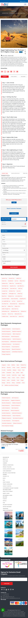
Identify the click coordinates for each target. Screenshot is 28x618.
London (3, 372)
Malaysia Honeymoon (17, 423)
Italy (14, 372)
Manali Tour (4, 296)
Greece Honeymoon (16, 415)
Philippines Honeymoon (6, 418)
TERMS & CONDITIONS (8, 465)
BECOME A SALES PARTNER (9, 472)
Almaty (13, 382)
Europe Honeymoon (6, 405)
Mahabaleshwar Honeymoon (16, 341)
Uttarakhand (10, 280)
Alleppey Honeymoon (6, 351)
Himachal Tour (12, 278)
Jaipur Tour (4, 306)
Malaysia (14, 370)
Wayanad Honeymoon (16, 349)
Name (3, 235)
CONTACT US (6, 476)
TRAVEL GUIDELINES (7, 484)
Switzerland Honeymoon (17, 413)
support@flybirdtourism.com (7, 596)
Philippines (4, 377)
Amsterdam (9, 372)
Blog (4, 478)
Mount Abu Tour (15, 308)
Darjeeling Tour (23, 298)
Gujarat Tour (21, 316)
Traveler (4, 257)
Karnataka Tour (19, 283)
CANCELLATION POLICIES (9, 468)
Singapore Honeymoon (15, 400)
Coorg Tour (4, 313)
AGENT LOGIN (6, 493)
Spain (22, 372)
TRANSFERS (5, 508)
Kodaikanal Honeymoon (6, 344)
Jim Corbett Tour (19, 296)
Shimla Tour (20, 293)
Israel (18, 380)
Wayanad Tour (22, 303)
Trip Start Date (5, 248)
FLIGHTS (5, 498)
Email (3, 239)
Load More (14, 213)
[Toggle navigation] (25, 4)
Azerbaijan (18, 382)
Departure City (5, 252)
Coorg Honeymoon (15, 346)
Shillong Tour (23, 311)
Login (14, 202)
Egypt (23, 375)
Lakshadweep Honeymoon (17, 351)
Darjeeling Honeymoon (6, 339)
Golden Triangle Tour (6, 308)
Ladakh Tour (18, 278)
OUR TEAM (5, 461)
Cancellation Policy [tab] (15, 173)
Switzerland (23, 367)
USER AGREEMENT (7, 470)
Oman (23, 382)
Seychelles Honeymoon (6, 415)
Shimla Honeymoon (6, 336)
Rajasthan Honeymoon (16, 331)
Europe (18, 367)
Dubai (9, 365)
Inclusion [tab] (23, 76)
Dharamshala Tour (13, 303)
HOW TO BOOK (6, 482)
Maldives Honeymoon (16, 402)
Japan (19, 375)
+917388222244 (5, 594)
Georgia (3, 382)
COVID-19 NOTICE (7, 486)
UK (2, 385)
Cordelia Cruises (5, 316)
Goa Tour (16, 280)
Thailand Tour (23, 365)
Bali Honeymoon (15, 397)
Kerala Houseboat (14, 298)
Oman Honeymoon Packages (7, 425)
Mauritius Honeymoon (6, 402)
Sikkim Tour (11, 283)
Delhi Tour (20, 288)
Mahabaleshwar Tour (15, 311)
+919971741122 (5, 595)
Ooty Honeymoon (5, 341)
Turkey (13, 367)
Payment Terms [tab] (5, 173)
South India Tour (13, 288)
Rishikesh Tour (11, 296)
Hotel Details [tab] (14, 76)
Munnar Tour (10, 313)
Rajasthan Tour (13, 285)
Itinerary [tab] (5, 76)
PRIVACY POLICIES (7, 467)
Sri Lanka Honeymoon (6, 420)
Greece (19, 370)
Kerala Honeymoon (16, 328)
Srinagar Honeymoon (6, 354)
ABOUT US (5, 459)
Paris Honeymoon (15, 420)
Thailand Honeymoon (6, 397)
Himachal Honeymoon (6, 331)
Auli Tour (13, 301)
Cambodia (13, 380)
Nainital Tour (19, 301)
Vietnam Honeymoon (15, 410)
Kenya (9, 377)
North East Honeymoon (6, 334)
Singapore (4, 365)
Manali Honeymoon (15, 336)
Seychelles (9, 370)
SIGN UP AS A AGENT (8, 491)
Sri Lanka (4, 370)
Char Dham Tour (5, 303)
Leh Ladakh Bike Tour (6, 301)
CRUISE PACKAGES (7, 506)
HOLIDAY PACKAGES (7, 504)
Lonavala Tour (4, 291)
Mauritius (9, 367)
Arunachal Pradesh (5, 298)
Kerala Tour (4, 280)
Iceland (17, 372)
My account (22, 1)
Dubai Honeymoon (5, 400)
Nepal (18, 365)
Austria (17, 377)
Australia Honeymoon (6, 413)
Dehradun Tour (12, 291)
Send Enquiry (14, 267)
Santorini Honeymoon (15, 405)
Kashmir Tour (4, 278)
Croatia (13, 377)
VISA (4, 502)
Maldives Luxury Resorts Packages (11, 385)
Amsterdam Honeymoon (7, 423)
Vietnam (3, 375)
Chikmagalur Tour (12, 293)
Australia (8, 375)
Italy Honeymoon (15, 408)
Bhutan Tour (22, 280)
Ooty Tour (19, 291)
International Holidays (14, 13)
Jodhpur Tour (10, 306)
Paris (23, 370)
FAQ (4, 480)
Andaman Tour (5, 283)
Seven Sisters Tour (13, 316)
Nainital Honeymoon (17, 339)
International (5, 13)
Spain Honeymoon (5, 410)
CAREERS (5, 463)
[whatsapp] (25, 50)
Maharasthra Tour (18, 313)
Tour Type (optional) (6, 261)
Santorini (22, 377)
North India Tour (5, 288)
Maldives (13, 365)
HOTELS (4, 500)
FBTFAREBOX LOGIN (7, 495)
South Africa (14, 375)
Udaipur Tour (17, 306)
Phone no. (4, 244)
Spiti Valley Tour (21, 285)
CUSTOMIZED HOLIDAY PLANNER (10, 488)
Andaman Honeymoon (6, 328)
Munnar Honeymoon (6, 346)
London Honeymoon (6, 408)
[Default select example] (14, 259)
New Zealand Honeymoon (18, 418)
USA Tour (8, 382)
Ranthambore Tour (5, 311)
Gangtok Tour (4, 293)
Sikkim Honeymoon (16, 334)
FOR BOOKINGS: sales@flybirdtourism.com (10, 598)
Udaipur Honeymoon (6, 349)
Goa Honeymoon (16, 344)
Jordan (8, 380)
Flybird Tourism (11, 610)
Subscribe (6, 583)
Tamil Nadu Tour (5, 285)
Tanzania (3, 380)
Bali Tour (3, 367)
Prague (22, 380)
